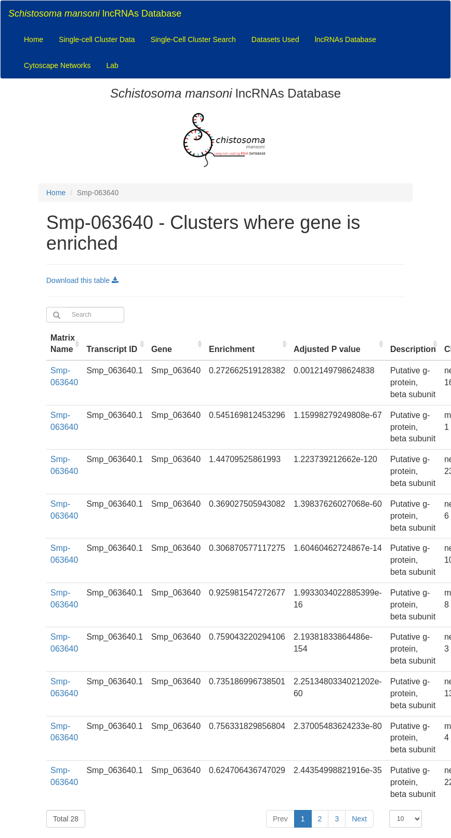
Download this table (82, 280)
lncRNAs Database (94, 13)
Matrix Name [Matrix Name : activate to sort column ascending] (62, 343)
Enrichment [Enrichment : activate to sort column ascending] (232, 349)
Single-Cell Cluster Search (193, 39)
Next (359, 819)
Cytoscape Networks (57, 65)
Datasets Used (275, 39)
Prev (280, 819)
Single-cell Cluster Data (97, 39)
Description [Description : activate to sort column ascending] (413, 349)
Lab (112, 65)
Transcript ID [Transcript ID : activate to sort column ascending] (111, 349)
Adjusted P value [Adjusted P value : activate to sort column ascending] (327, 349)
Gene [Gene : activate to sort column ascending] (161, 349)
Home (33, 39)
